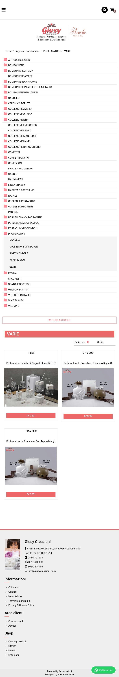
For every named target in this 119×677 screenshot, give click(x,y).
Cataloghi (13, 655)
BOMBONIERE (16, 65)
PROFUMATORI (51, 51)
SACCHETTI (14, 278)
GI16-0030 (31, 431)
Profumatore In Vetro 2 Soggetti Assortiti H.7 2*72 (34, 363)
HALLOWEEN (15, 179)
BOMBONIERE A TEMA (20, 70)
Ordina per (80, 342)
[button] (104, 10)
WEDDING (13, 305)
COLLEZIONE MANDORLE (22, 136)
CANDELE (13, 98)
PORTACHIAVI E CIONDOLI (22, 228)
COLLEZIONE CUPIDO (20, 114)
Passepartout (65, 671)
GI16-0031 (89, 352)
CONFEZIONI (15, 163)
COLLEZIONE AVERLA (20, 108)
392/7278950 (35, 566)
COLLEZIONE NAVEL (19, 141)
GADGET (13, 174)
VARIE (67, 51)
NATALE (12, 195)
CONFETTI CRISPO (18, 157)
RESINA (12, 273)
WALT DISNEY (15, 300)
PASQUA (13, 212)
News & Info (15, 596)
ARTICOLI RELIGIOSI (19, 59)
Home (8, 51)
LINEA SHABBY (16, 184)
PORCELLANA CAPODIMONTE (25, 217)
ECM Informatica (65, 674)
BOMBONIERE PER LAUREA (23, 92)
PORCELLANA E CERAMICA (23, 222)
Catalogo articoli (17, 641)
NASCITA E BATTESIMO (21, 190)
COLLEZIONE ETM (18, 119)
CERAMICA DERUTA (19, 103)
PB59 (32, 352)
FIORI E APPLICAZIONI (20, 168)
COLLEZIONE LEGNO (19, 130)
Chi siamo (13, 587)
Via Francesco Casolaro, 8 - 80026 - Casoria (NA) (54, 548)
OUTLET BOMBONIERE (20, 206)
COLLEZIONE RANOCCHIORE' (24, 146)
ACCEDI (31, 415)
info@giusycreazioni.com (42, 571)
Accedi (12, 625)
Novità (11, 650)
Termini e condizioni (19, 600)
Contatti (12, 591)
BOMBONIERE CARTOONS (22, 81)
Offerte (12, 646)
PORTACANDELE (18, 253)
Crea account (15, 621)
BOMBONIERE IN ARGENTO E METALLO (30, 87)
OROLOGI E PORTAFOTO (21, 201)
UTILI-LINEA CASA (18, 289)
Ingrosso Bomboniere (27, 51)
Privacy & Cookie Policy (21, 605)
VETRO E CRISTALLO (19, 295)
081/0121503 (35, 557)
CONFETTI (14, 152)
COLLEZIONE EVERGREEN (22, 125)
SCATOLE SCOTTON (19, 284)
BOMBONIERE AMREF (20, 76)
